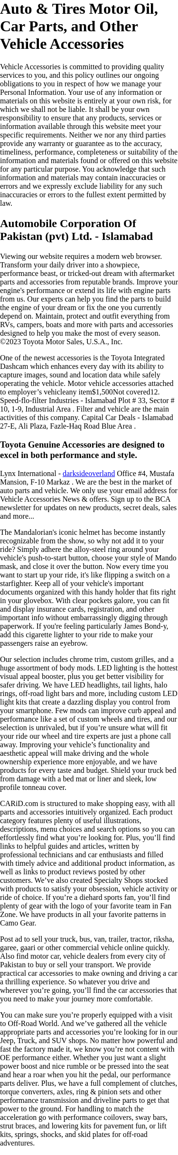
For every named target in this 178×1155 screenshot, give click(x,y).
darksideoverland (89, 473)
